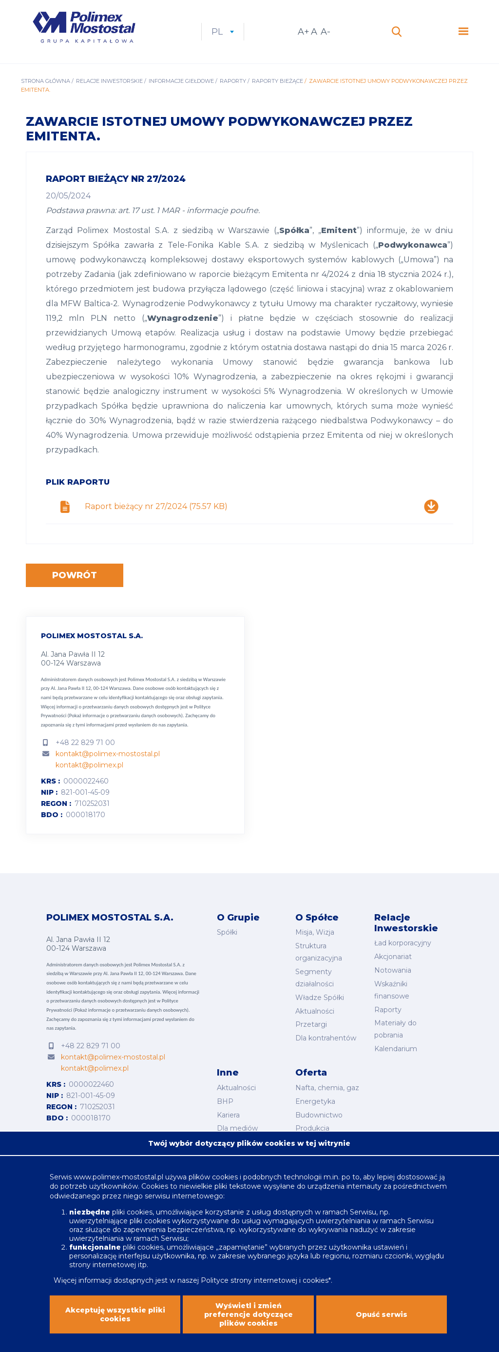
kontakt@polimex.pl (89, 765)
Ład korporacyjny (402, 943)
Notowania (392, 970)
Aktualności (314, 1011)
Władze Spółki (319, 997)
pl (222, 31)
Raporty (233, 81)
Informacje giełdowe (181, 81)
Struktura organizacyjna (318, 951)
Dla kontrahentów (325, 1038)
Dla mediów (237, 1128)
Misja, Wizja (314, 932)
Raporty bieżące (277, 81)
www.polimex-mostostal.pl (119, 1185)
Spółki (227, 932)
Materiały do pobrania (395, 1029)
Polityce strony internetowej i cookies (264, 1289)
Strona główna (45, 81)
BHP (225, 1101)
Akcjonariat (393, 956)
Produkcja (312, 1128)
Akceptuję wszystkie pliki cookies (115, 1323)
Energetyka (315, 1101)
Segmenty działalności (314, 977)
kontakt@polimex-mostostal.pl (108, 753)
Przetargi (311, 1024)
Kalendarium (395, 1048)
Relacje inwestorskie (109, 81)
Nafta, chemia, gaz (327, 1087)
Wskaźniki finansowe (391, 990)
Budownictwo (319, 1115)
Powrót (74, 575)
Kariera (228, 1115)
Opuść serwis (381, 1323)
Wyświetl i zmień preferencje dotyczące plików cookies (248, 1323)
